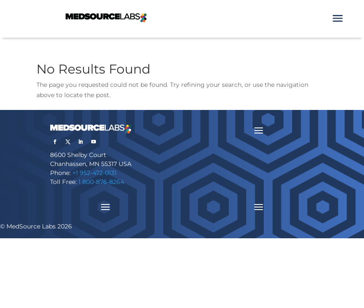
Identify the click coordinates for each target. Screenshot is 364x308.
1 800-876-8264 (101, 182)
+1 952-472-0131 (94, 173)
